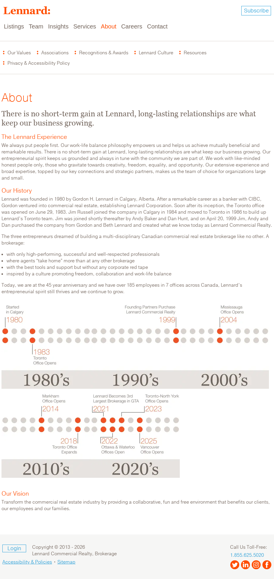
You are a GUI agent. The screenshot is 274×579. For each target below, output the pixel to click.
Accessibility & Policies (27, 562)
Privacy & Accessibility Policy (38, 63)
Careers (131, 26)
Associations (55, 53)
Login (14, 548)
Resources (195, 53)
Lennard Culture (156, 53)
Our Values (19, 53)
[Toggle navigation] (265, 27)
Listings (14, 26)
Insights (58, 26)
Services (84, 26)
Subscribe (256, 10)
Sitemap (66, 562)
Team (36, 26)
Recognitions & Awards (103, 53)
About (108, 26)
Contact (157, 26)
